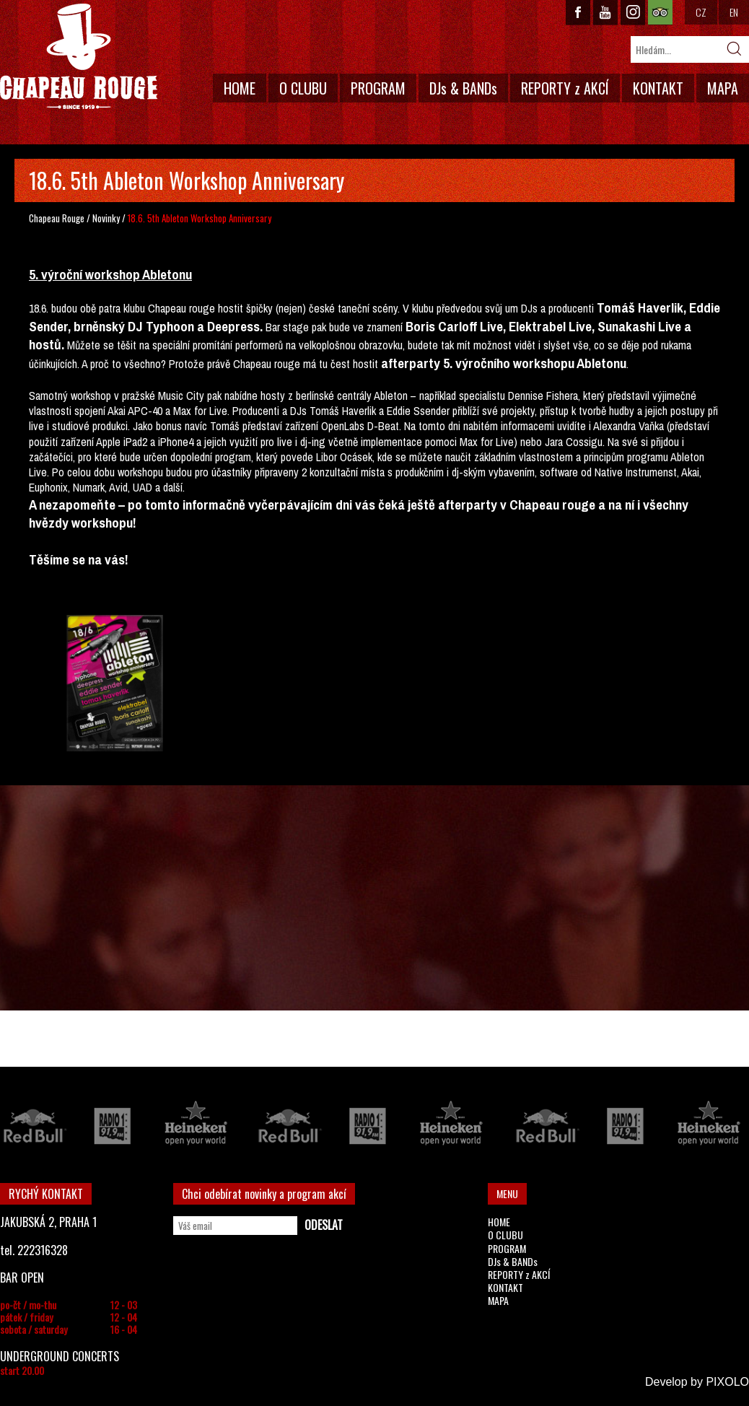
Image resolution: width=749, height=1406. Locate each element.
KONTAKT (658, 88)
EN (734, 11)
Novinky (106, 218)
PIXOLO (727, 1382)
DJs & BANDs (463, 88)
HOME (239, 88)
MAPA (722, 88)
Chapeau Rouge (56, 218)
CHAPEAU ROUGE (78, 57)
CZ (701, 11)
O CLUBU (303, 88)
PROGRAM (378, 88)
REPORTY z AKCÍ (565, 88)
